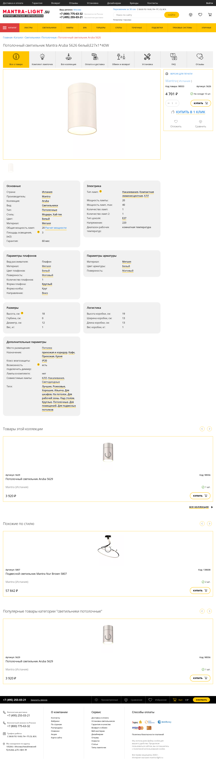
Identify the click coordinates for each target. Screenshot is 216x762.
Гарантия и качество (101, 724)
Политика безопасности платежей (148, 734)
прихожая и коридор (54, 352)
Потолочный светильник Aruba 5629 (29, 479)
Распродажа (56, 727)
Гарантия (37, 2)
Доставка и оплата (13, 2)
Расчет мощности (56, 227)
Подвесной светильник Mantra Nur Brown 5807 (36, 573)
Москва (77, 10)
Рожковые (59, 386)
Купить (201, 103)
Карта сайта (56, 737)
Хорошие (47, 390)
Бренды (134, 2)
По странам (56, 724)
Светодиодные (51, 382)
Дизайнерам (114, 2)
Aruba (45, 201)
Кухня (59, 356)
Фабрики (55, 721)
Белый (46, 218)
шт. (178, 700)
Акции (54, 734)
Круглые (47, 402)
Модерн (47, 214)
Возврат (55, 2)
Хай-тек (57, 214)
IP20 (44, 360)
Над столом (67, 398)
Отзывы (73, 2)
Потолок (47, 348)
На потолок (59, 394)
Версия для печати (181, 74)
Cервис (96, 712)
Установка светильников (103, 721)
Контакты (152, 2)
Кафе (72, 352)
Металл (46, 223)
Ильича (59, 390)
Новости (95, 741)
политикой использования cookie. (149, 748)
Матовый (47, 275)
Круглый (47, 284)
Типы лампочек (99, 747)
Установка (92, 2)
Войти (209, 3)
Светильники (32, 37)
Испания (47, 192)
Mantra (46, 196)
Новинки (55, 731)
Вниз (45, 293)
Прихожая (48, 356)
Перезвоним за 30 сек (124, 9)
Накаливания (130, 192)
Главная (7, 37)
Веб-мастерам (98, 731)
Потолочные (49, 37)
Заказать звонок (39, 699)
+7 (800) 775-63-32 (81, 13)
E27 (124, 218)
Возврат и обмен (99, 727)
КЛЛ (146, 195)
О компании (59, 712)
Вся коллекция (201, 507)
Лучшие (47, 386)
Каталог (9, 28)
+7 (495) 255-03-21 (81, 17)
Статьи (95, 744)
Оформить (201, 700)
